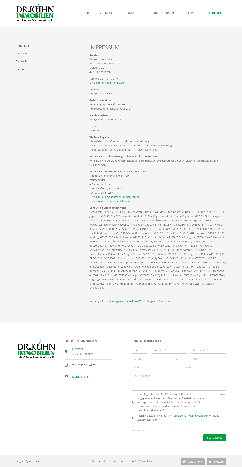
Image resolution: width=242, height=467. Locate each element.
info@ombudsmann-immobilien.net (119, 196)
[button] (193, 461)
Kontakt (216, 13)
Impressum (118, 461)
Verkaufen (108, 13)
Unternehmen (165, 13)
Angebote (135, 13)
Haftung (20, 69)
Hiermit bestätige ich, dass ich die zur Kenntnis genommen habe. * (178, 417)
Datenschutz (98, 461)
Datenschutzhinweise (190, 415)
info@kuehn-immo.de (111, 82)
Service (192, 13)
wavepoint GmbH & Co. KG (126, 301)
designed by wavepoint (28, 461)
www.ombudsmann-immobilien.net (110, 201)
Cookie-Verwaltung (142, 461)
